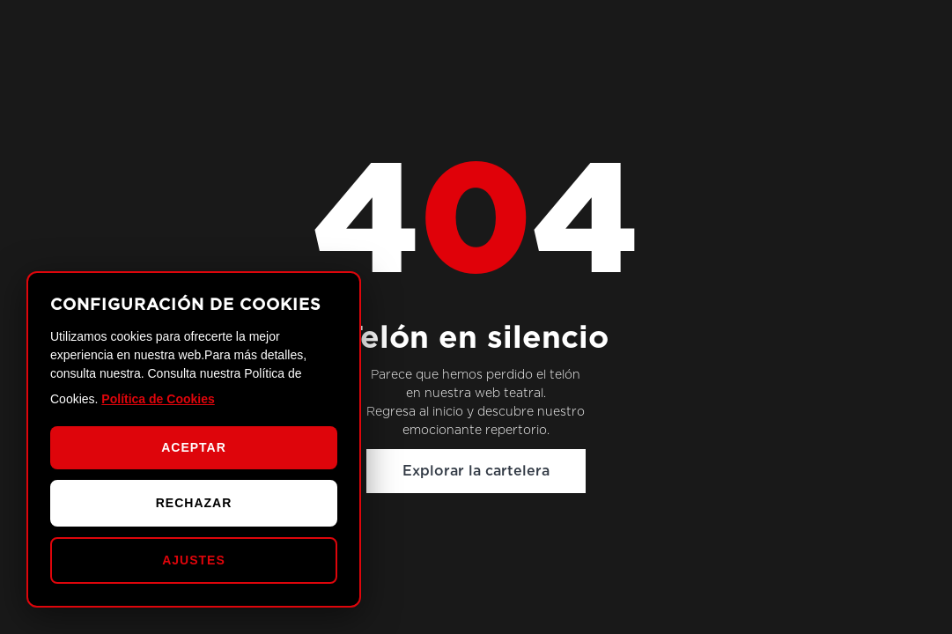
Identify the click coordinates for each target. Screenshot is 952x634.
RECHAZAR (194, 503)
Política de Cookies (157, 399)
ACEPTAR (193, 447)
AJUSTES (193, 560)
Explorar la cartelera (476, 470)
